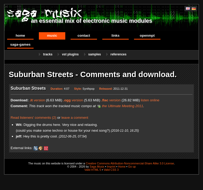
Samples (94, 54)
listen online (150, 100)
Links (115, 35)
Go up (132, 166)
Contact (83, 35)
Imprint (111, 166)
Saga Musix (97, 166)
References (118, 54)
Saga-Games (20, 44)
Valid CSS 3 (111, 169)
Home (20, 35)
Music (52, 35)
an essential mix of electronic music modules (91, 21)
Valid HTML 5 (92, 169)
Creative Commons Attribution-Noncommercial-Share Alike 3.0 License (130, 163)
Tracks (47, 54)
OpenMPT (147, 35)
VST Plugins (70, 54)
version (37, 100)
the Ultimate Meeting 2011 (122, 106)
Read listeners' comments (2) (33, 118)
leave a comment (74, 118)
